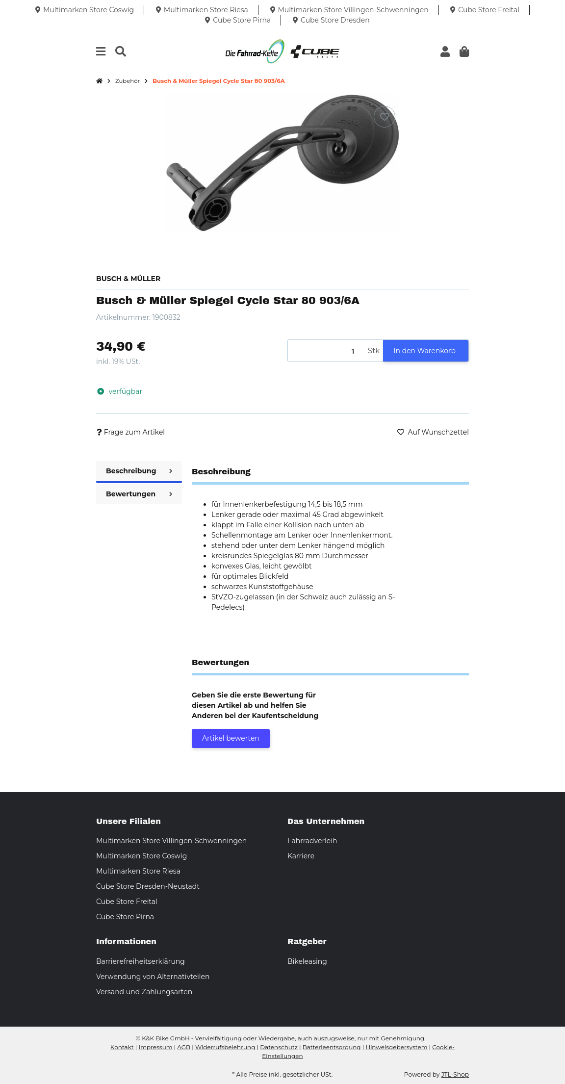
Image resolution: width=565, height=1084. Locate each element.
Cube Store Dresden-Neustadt (148, 886)
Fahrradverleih (312, 840)
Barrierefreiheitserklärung (140, 961)
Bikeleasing (307, 961)
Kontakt (122, 1047)
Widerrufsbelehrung (225, 1047)
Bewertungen (139, 494)
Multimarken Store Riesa (138, 871)
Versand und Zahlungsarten (144, 991)
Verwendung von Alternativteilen (152, 976)
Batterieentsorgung (332, 1047)
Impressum (156, 1047)
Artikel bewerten (230, 738)
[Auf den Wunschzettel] (384, 117)
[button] (445, 52)
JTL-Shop (455, 1074)
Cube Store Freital (126, 901)
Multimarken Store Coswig (141, 856)
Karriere (300, 856)
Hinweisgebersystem (396, 1047)
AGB (183, 1047)
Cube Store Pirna (125, 916)
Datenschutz (279, 1047)
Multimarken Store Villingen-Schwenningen (171, 840)
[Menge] (326, 351)
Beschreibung (139, 470)
